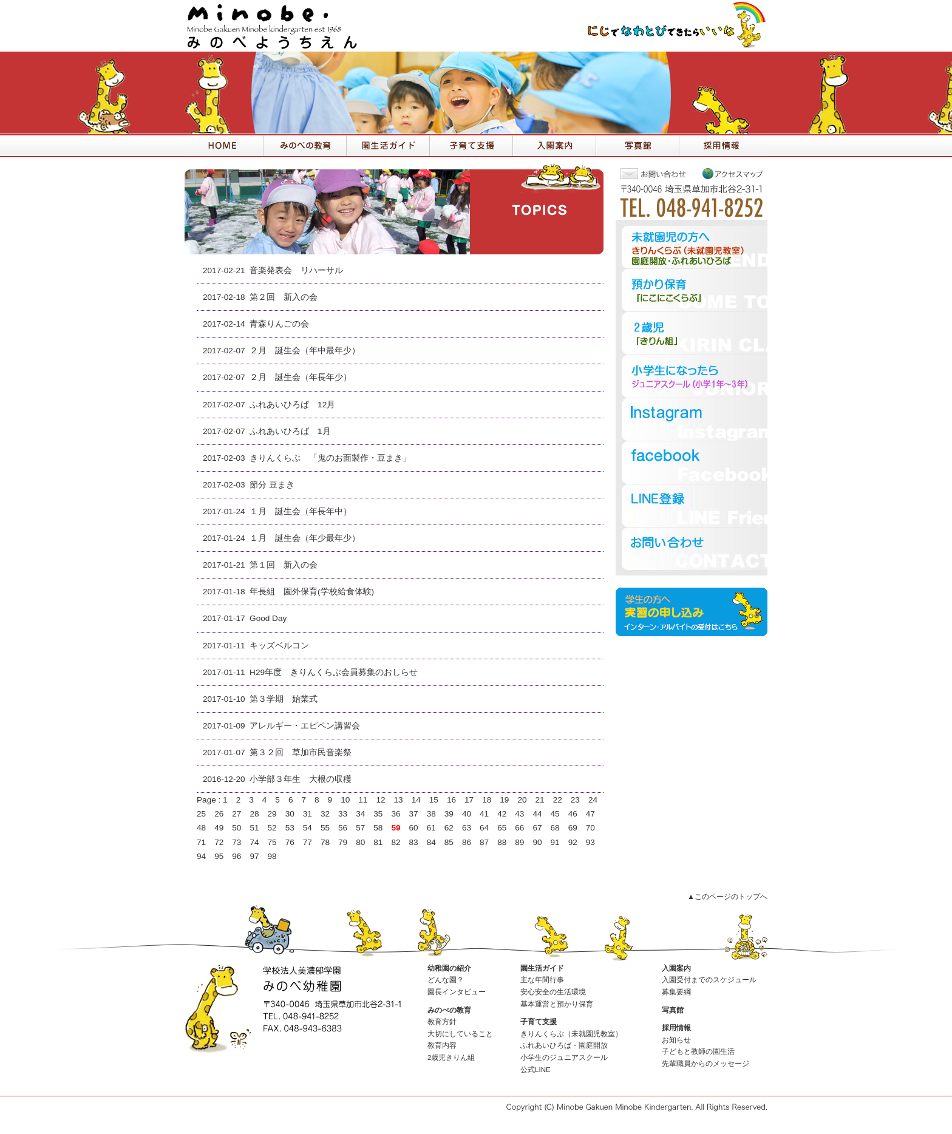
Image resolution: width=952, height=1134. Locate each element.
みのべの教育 (449, 1010)
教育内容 (442, 1045)
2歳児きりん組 (451, 1057)
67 (537, 827)
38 (431, 813)
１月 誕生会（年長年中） (301, 511)
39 (449, 813)
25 (201, 813)
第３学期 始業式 (284, 699)
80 (360, 842)
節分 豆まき (272, 484)
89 (519, 842)
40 (466, 813)
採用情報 (676, 1027)
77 (307, 842)
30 (289, 813)
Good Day (268, 618)
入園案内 (676, 968)
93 (590, 842)
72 (218, 842)
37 (413, 813)
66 (519, 827)
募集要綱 (676, 992)
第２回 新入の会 (284, 297)
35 (377, 813)
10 (345, 799)
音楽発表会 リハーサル (296, 270)
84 (431, 842)
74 (254, 842)
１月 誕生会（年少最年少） (305, 538)
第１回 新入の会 (284, 564)
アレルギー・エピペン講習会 (305, 725)
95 (218, 856)
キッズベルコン (279, 645)
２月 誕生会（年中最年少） (305, 350)
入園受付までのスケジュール (709, 979)
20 (521, 799)
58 (377, 827)
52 (272, 827)
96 (236, 856)
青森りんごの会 (279, 323)
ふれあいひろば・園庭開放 (564, 1045)
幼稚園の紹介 (449, 968)
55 (325, 827)
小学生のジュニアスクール (564, 1057)
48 (201, 827)
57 (360, 827)
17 (469, 799)
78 (325, 842)
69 (572, 827)
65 (501, 827)
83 (413, 842)
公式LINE (535, 1069)
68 (555, 827)
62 (449, 827)
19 (504, 799)
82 (395, 842)
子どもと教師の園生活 (698, 1051)
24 (592, 799)
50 (236, 827)
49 (218, 827)
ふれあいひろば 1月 (290, 431)
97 (254, 856)
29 (272, 813)
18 (486, 799)
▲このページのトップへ (727, 896)
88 (501, 842)
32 (325, 813)
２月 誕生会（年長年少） (301, 377)
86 (466, 842)
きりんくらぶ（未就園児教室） (571, 1033)
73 (236, 842)
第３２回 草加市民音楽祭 (301, 752)
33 (342, 813)
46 (572, 813)
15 (433, 799)
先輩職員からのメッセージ (705, 1063)
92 (572, 842)
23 (575, 799)
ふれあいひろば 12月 (292, 404)
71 (201, 842)
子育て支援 (538, 1021)
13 (398, 799)
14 (416, 799)
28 (254, 813)
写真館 (673, 1010)
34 (360, 813)
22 (557, 799)
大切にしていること (460, 1033)
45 (555, 813)
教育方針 (442, 1021)
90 (537, 842)
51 (254, 827)
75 (272, 842)
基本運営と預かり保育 (556, 1004)
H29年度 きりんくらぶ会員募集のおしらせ (334, 672)
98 (272, 856)
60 (413, 827)
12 (380, 799)
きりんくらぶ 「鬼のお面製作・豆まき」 (330, 458)
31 (307, 813)
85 (449, 842)
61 (431, 827)
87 (484, 842)
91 (555, 842)
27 (236, 813)
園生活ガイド (542, 968)
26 (218, 813)
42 (501, 813)
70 (590, 827)
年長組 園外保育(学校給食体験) (312, 591)
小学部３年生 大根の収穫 (301, 779)
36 (395, 813)
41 (484, 813)
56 (342, 827)
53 (289, 827)
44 (537, 813)
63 (466, 827)
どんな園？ (445, 979)
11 (362, 799)
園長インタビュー (456, 992)
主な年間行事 (542, 979)
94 (201, 856)
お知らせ (676, 1040)
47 (590, 813)
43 (519, 813)
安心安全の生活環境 (553, 992)
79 (342, 842)
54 (307, 827)
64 (484, 827)
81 (377, 842)
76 (289, 842)
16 (451, 799)
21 (540, 799)
